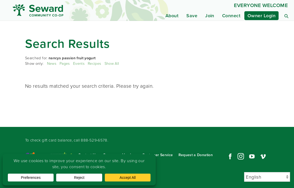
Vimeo (263, 156)
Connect (231, 15)
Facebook (229, 156)
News (51, 63)
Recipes (94, 63)
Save (191, 15)
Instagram (241, 156)
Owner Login (261, 15)
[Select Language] (267, 177)
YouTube (252, 156)
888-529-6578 (94, 140)
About (171, 15)
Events (78, 63)
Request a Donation (195, 155)
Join (209, 15)
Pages (65, 63)
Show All (112, 63)
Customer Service (157, 155)
